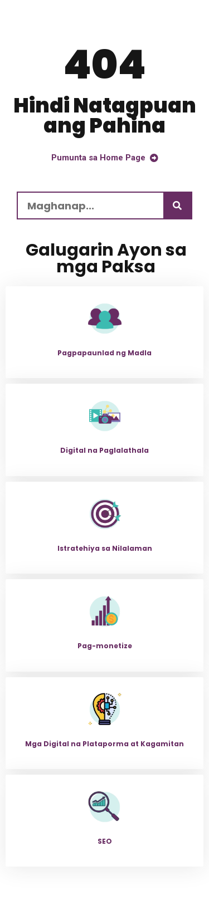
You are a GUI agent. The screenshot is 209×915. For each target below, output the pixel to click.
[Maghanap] (177, 205)
